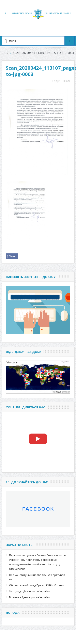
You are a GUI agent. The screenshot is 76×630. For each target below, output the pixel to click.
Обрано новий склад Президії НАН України (36, 585)
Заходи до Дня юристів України (29, 591)
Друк (56, 81)
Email (66, 81)
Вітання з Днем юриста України (29, 597)
